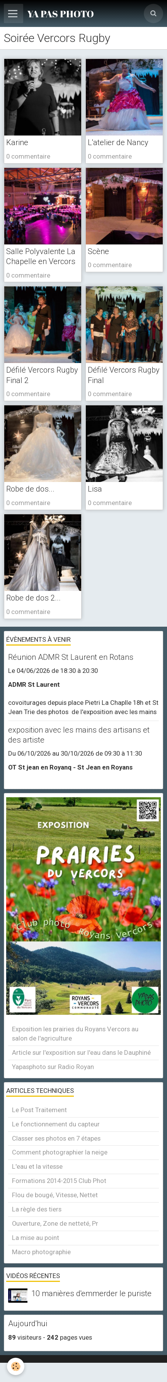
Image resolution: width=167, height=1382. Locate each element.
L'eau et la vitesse (37, 1166)
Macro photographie (41, 1252)
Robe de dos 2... (33, 597)
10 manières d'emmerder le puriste (91, 1293)
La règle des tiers (36, 1209)
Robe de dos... (30, 489)
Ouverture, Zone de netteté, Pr (55, 1223)
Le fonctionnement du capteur (56, 1124)
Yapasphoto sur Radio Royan (53, 1067)
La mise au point (35, 1237)
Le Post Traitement (39, 1110)
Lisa (95, 489)
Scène (98, 251)
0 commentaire (28, 156)
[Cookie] (15, 1366)
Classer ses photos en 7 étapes (56, 1138)
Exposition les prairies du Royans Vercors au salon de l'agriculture (75, 1033)
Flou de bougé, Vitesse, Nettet (55, 1195)
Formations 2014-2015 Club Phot (59, 1181)
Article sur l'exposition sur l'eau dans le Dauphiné (81, 1052)
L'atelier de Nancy (118, 142)
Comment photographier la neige (59, 1152)
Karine (17, 142)
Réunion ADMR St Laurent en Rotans (70, 657)
